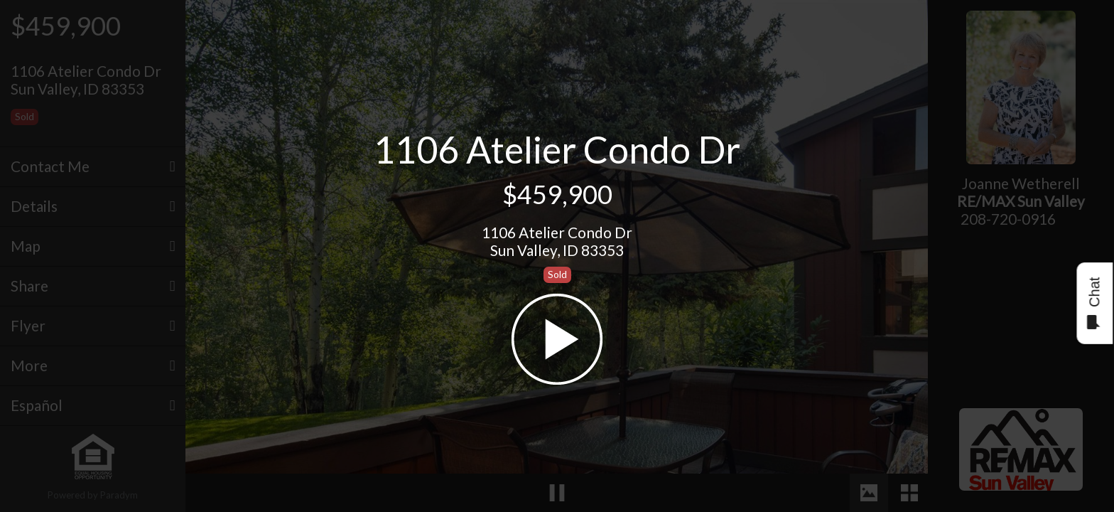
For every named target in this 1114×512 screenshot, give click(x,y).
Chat (1094, 303)
